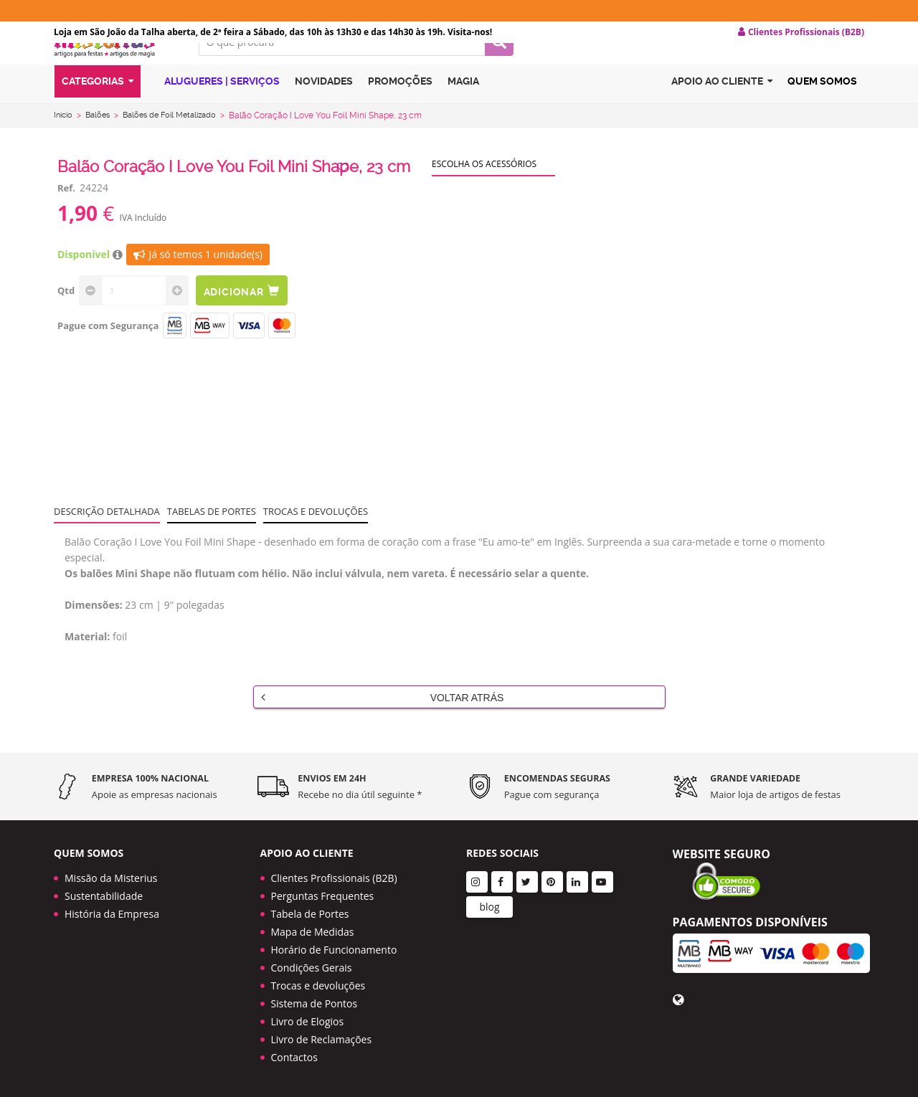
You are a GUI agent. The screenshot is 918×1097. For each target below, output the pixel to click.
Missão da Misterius (111, 878)
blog (489, 906)
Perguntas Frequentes (322, 896)
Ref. (66, 210)
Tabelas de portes (211, 534)
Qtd (66, 313)
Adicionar (250, 313)
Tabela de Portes (310, 914)
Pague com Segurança (107, 348)
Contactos (294, 1057)
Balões (101, 138)
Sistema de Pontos (314, 1003)
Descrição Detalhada (107, 534)
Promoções (400, 109)
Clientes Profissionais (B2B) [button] (801, 32)
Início (64, 138)
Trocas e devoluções (315, 534)
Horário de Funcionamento (334, 949)
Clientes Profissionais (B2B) (334, 878)
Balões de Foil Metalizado (179, 138)
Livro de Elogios (307, 1021)
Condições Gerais (311, 967)
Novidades (324, 109)
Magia (463, 109)
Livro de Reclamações (321, 1039)
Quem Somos (822, 109)
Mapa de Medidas (312, 932)
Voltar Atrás (382, 720)
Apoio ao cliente (721, 110)
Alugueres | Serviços (214, 109)
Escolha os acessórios (484, 187)
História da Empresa (112, 914)
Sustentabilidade (104, 896)
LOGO (115, 68)
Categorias (97, 110)
